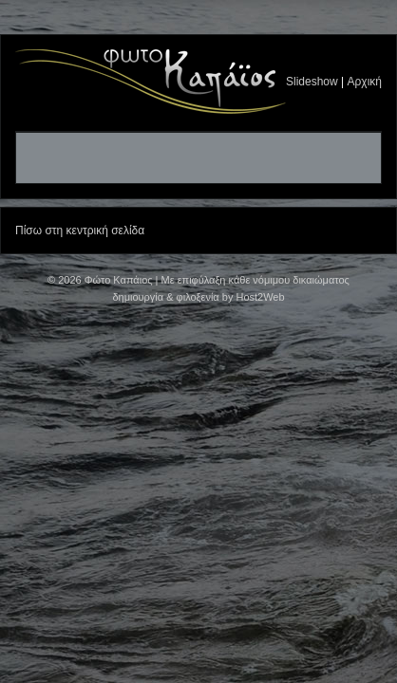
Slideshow (312, 81)
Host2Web (260, 297)
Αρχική (365, 81)
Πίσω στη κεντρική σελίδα (79, 230)
